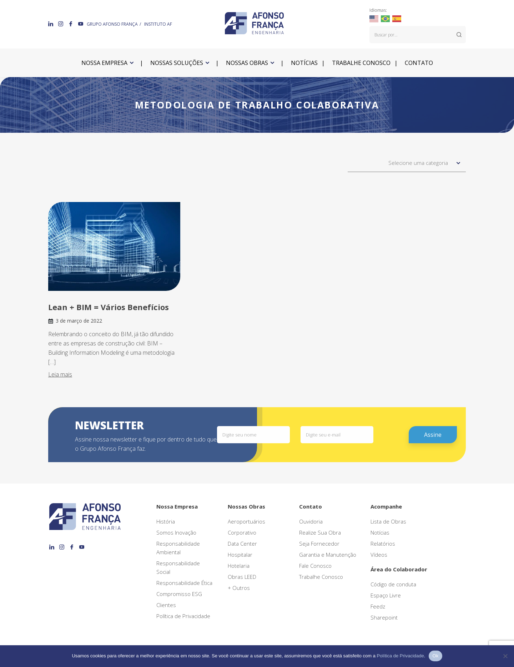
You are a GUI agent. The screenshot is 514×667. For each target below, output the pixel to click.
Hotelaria (239, 565)
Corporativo (242, 532)
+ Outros (239, 587)
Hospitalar (240, 554)
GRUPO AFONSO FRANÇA (112, 24)
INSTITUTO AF (158, 24)
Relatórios (383, 543)
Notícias (304, 63)
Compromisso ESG (179, 593)
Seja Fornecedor (319, 543)
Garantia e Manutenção (327, 554)
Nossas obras (247, 63)
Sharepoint (384, 617)
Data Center (242, 543)
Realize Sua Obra (320, 532)
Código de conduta (393, 584)
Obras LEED (242, 576)
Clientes (166, 604)
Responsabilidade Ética (184, 582)
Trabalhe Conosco (321, 576)
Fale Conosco (315, 565)
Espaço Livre (386, 595)
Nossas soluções (176, 63)
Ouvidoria (311, 521)
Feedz (378, 606)
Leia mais (60, 374)
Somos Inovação (176, 532)
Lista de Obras (388, 521)
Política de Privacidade (183, 616)
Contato (419, 63)
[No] (505, 656)
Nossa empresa (104, 63)
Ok (435, 655)
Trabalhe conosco (361, 63)
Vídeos (379, 554)
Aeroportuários (246, 521)
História (165, 521)
